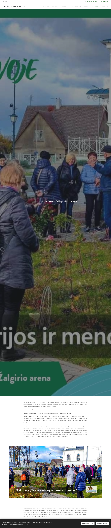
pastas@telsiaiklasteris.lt (92, 1)
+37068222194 (104, 1)
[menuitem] (90, 6)
